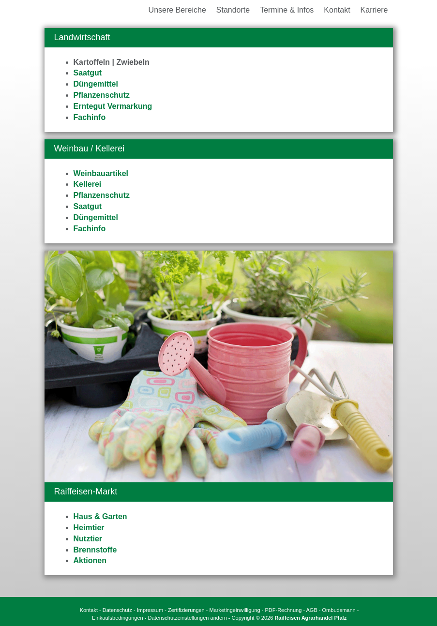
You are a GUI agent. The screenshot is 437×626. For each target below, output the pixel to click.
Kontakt (89, 610)
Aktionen (90, 560)
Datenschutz (117, 610)
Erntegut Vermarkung (113, 106)
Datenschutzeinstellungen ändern (187, 618)
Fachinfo (90, 117)
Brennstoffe (95, 550)
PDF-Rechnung (283, 610)
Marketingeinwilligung (235, 610)
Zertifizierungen (186, 610)
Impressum (150, 610)
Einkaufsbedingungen (117, 618)
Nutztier (88, 539)
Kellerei (88, 184)
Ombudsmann (339, 610)
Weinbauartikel (101, 173)
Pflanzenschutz (102, 95)
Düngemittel (96, 84)
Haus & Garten (100, 516)
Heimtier (89, 527)
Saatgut (88, 73)
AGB (311, 610)
